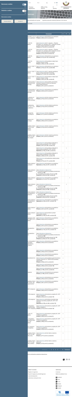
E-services (58, 372)
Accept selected (7, 21)
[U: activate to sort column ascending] (63, 34)
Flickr (58, 379)
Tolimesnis (67, 349)
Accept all (20, 21)
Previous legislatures (32, 7)
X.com (58, 381)
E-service (55, 7)
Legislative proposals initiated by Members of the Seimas (54, 20)
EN (57, 2)
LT (54, 2)
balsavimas (42, 36)
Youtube (59, 383)
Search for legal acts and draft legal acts (37, 374)
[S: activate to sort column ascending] (69, 34)
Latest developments (32, 376)
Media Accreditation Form (61, 374)
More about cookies (6, 17)
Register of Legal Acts (33, 372)
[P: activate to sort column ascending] (66, 34)
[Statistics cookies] (24, 11)
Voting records (29, 23)
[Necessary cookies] (24, 4)
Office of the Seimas (44, 7)
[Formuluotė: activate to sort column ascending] (48, 34)
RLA (38, 2)
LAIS (29, 2)
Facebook (59, 377)
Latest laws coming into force (34, 378)
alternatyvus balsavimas (45, 170)
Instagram (59, 386)
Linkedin (59, 388)
